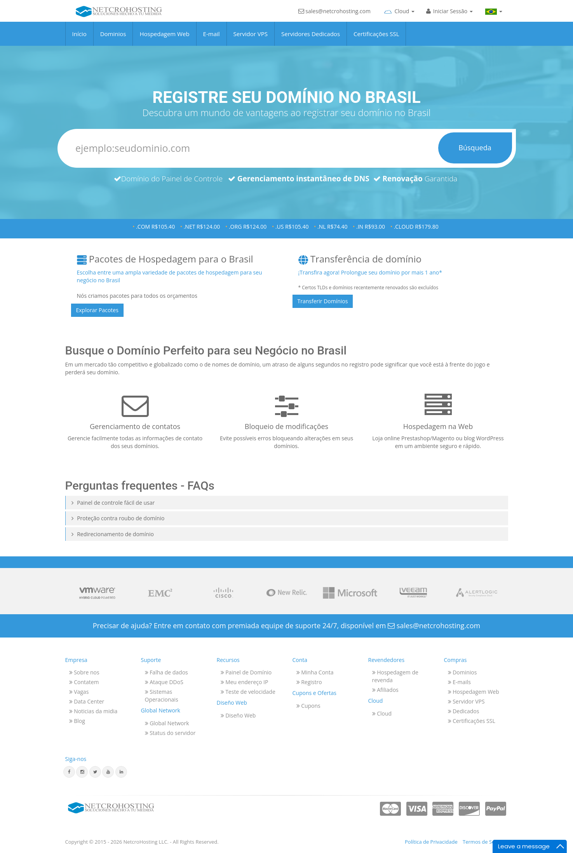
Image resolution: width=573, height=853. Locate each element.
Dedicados (463, 711)
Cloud (382, 713)
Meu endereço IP (244, 682)
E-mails (459, 682)
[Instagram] (82, 772)
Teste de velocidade (248, 691)
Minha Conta (315, 672)
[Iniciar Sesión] (449, 17)
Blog (77, 720)
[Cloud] (398, 17)
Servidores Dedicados (310, 39)
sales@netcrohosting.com (334, 18)
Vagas (79, 691)
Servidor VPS (250, 39)
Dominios (113, 39)
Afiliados (385, 689)
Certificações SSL (376, 39)
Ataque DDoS (164, 682)
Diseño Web (238, 715)
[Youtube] (108, 772)
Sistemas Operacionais (161, 695)
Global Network (167, 723)
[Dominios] (286, 148)
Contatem (84, 682)
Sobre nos (84, 672)
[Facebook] (69, 772)
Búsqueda (474, 147)
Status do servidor (170, 733)
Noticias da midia (93, 711)
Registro (309, 682)
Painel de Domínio (246, 672)
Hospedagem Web (164, 39)
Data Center (86, 701)
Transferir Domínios (323, 301)
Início (79, 39)
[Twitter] (95, 772)
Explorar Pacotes (97, 310)
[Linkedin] (121, 772)
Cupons (308, 705)
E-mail (211, 39)
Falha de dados (166, 672)
